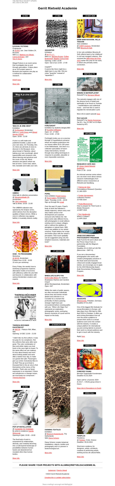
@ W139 (16, 258)
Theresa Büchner (19, 377)
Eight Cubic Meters (52, 278)
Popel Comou (61, 196)
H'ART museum (85, 46)
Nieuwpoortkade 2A (22, 197)
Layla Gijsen (24, 132)
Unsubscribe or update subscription (57, 477)
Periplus (82, 440)
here (98, 114)
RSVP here (17, 80)
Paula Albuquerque (85, 204)
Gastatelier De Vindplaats (24, 429)
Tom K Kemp (17, 59)
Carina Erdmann (19, 57)
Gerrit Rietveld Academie (57, 8)
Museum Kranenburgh (55, 434)
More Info (16, 84)
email (62, 202)
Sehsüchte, (83, 301)
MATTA (17, 329)
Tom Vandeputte (84, 214)
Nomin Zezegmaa (94, 120)
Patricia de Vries (84, 187)
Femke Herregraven (85, 195)
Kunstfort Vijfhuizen (54, 130)
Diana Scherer (54, 438)
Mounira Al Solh (86, 48)
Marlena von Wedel (26, 55)
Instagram (52, 470)
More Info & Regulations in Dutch (89, 388)
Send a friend (62, 470)
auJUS (17, 50)
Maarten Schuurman (61, 58)
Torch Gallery (51, 198)
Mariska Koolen (57, 56)
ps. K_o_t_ (51, 54)
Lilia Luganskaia (21, 201)
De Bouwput (19, 130)
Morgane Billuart (94, 95)
